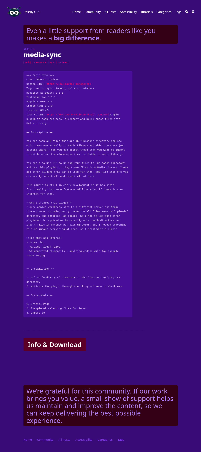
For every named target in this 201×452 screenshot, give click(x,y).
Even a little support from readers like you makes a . (91, 34)
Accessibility (128, 12)
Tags (178, 12)
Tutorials (147, 12)
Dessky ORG (32, 12)
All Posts (110, 12)
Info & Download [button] (55, 344)
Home (76, 12)
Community (92, 12)
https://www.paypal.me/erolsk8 (68, 84)
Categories (163, 12)
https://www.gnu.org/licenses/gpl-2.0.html (77, 114)
